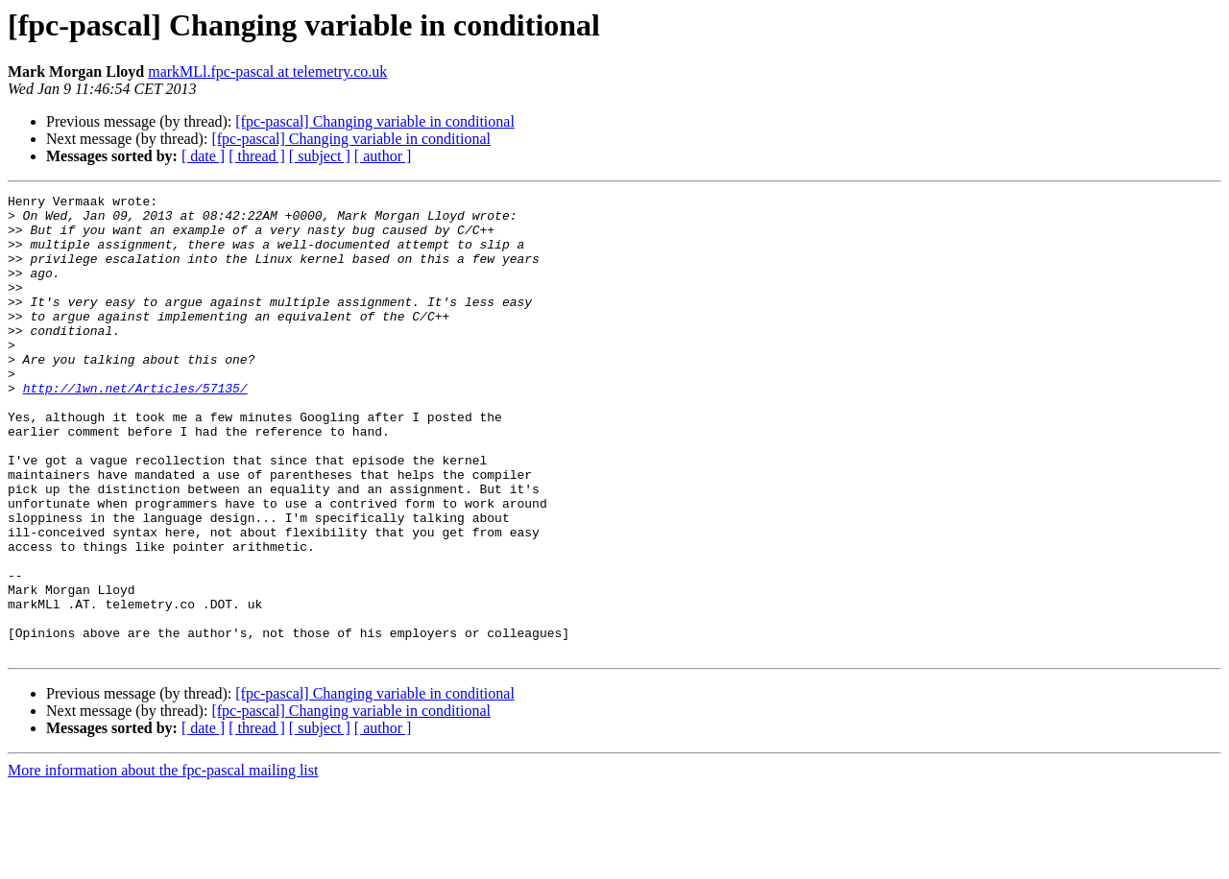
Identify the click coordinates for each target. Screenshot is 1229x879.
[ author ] (383, 156)
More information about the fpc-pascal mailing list (163, 862)
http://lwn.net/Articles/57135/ (135, 428)
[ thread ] (257, 156)
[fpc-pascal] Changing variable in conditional (375, 121)
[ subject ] (319, 156)
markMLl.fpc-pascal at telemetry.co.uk (267, 71)
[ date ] (203, 156)
